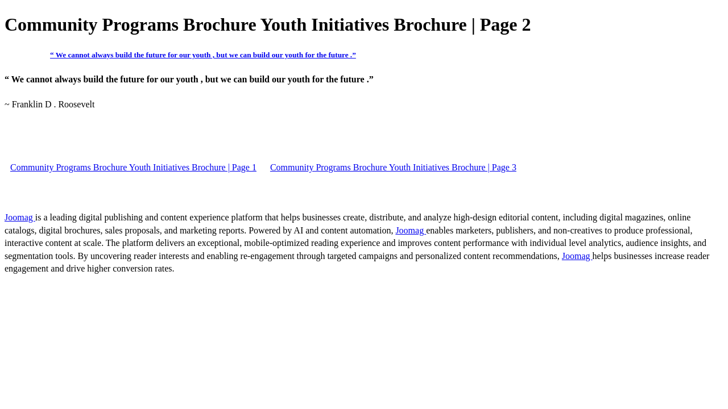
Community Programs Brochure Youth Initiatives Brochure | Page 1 (133, 167)
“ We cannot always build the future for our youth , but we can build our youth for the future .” (203, 55)
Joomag (20, 217)
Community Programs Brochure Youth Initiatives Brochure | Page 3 (393, 167)
